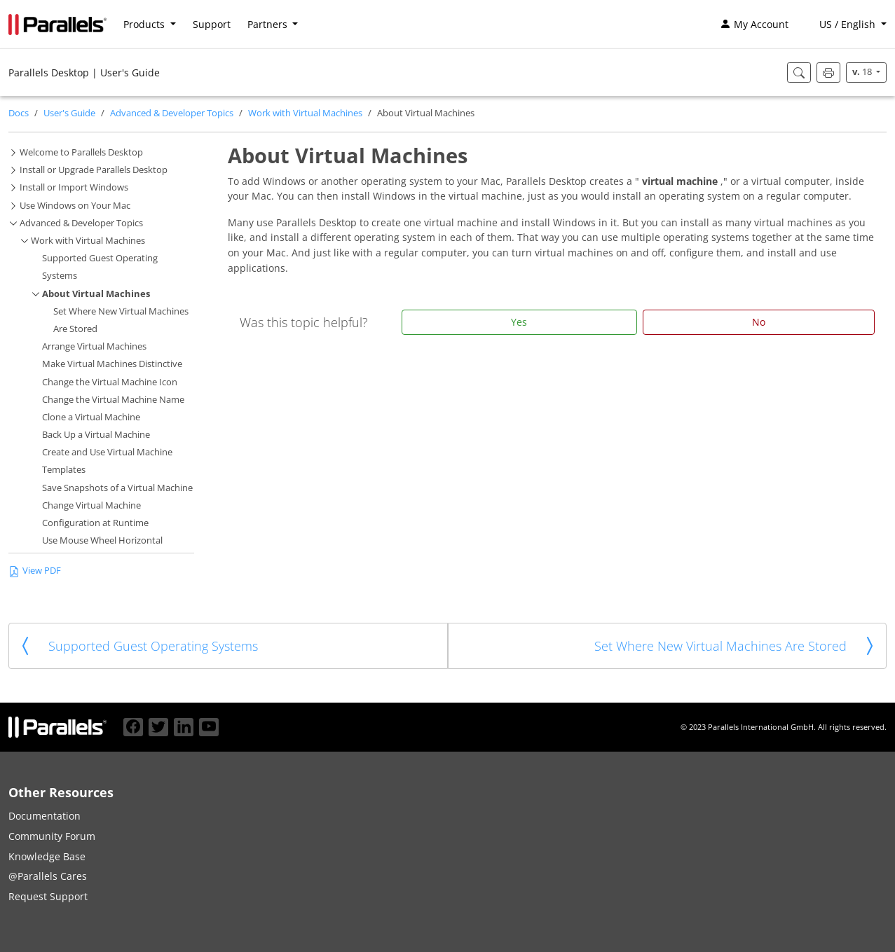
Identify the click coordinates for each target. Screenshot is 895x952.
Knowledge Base (47, 856)
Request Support (48, 896)
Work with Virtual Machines (305, 113)
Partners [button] (268, 24)
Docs (18, 113)
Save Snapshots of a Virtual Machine (117, 488)
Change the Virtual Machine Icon (109, 382)
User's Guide (69, 113)
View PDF (34, 571)
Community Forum (51, 836)
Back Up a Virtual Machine (96, 435)
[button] (846, 24)
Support (212, 24)
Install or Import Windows (74, 187)
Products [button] (145, 24)
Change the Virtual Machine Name (113, 400)
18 (863, 72)
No (758, 322)
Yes (519, 322)
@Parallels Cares (47, 876)
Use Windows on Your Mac (75, 206)
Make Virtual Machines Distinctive (112, 364)
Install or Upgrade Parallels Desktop (94, 170)
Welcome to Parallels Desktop (81, 152)
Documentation (44, 815)
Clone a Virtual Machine (91, 417)
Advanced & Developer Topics (171, 113)
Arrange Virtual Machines (94, 346)
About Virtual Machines (96, 294)
